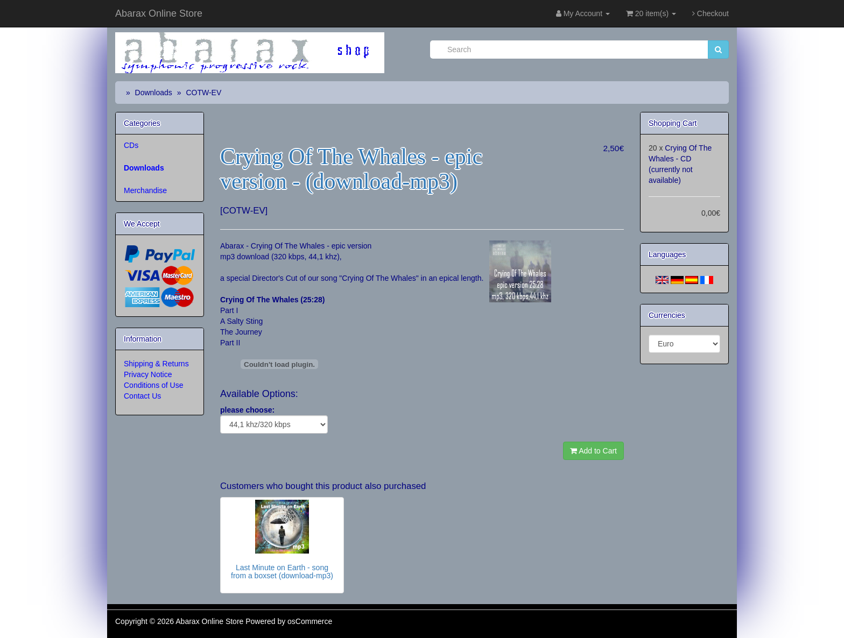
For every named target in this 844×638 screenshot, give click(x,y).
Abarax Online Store (158, 13)
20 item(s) (651, 13)
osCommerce (309, 621)
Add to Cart (593, 450)
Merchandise (145, 190)
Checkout (710, 13)
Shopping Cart (673, 123)
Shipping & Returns (156, 363)
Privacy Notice (148, 374)
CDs (131, 145)
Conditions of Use (154, 385)
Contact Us (142, 396)
